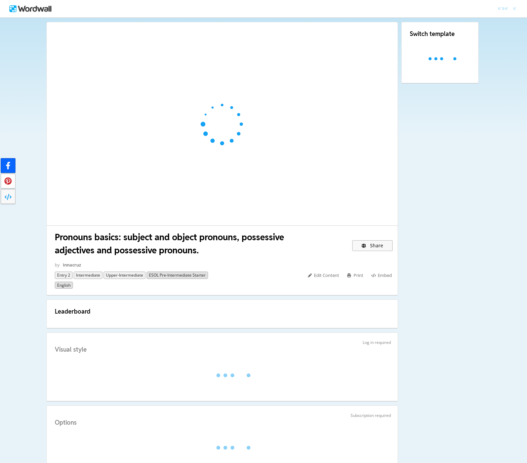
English (64, 285)
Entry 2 (63, 275)
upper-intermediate (124, 275)
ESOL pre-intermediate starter (177, 275)
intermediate (88, 275)
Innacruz (72, 265)
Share (372, 245)
